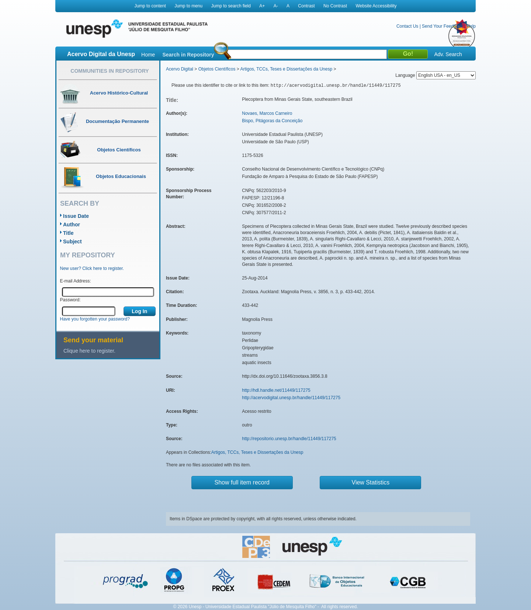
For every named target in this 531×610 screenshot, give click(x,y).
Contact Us (407, 26)
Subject (72, 241)
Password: (70, 299)
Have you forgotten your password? (95, 319)
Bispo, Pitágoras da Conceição (272, 120)
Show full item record (242, 482)
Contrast (306, 5)
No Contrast (335, 5)
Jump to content (150, 5)
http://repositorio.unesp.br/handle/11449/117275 (289, 438)
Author (71, 224)
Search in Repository (188, 55)
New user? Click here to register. (92, 268)
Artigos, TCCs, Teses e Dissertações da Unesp (286, 69)
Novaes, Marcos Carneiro (267, 113)
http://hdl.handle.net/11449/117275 (276, 390)
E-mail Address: (75, 281)
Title (68, 233)
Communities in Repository (109, 71)
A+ (262, 5)
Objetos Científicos (217, 69)
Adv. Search (448, 54)
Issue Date (76, 216)
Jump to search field (231, 5)
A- (276, 5)
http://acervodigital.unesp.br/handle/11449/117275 (291, 397)
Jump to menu (188, 5)
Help (471, 26)
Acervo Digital (179, 69)
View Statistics (371, 482)
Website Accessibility (375, 5)
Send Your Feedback (442, 26)
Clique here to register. (89, 351)
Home (148, 55)
